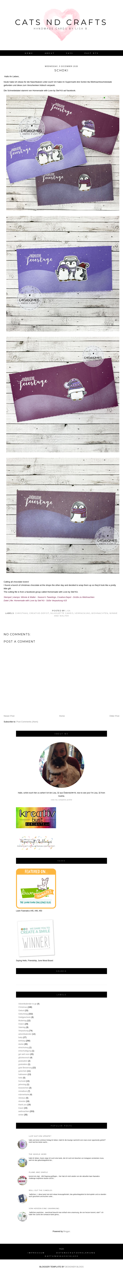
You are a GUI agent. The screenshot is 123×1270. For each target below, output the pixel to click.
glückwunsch (23, 1057)
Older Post (114, 716)
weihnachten (99, 613)
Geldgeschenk (24, 1017)
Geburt (21, 1010)
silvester (21, 1101)
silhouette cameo (62, 613)
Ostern (21, 1024)
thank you (22, 1105)
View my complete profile (61, 800)
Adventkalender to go (27, 1004)
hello (20, 1078)
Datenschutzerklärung (76, 1253)
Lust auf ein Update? (40, 1136)
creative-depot (39, 613)
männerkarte (23, 1094)
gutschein (22, 1071)
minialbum (22, 1091)
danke (21, 1044)
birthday (21, 1041)
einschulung (23, 1047)
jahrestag (22, 1084)
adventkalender (25, 1034)
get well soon (24, 1054)
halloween (22, 1074)
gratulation (22, 1064)
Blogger (66, 1231)
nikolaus (21, 1098)
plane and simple (38, 1172)
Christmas (21, 613)
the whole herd (37, 1154)
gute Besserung (25, 1068)
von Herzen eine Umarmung (44, 1208)
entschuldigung (24, 1051)
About (50, 53)
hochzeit (22, 1081)
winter (21, 1115)
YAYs (69, 53)
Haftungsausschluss (62, 1256)
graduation (23, 1061)
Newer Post (9, 716)
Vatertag (21, 1027)
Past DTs (92, 53)
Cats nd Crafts (61, 22)
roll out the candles (40, 1190)
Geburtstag (23, 1014)
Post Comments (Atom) (27, 721)
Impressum (36, 1253)
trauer (20, 1108)
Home (29, 53)
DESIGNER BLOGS (74, 1267)
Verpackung (82, 613)
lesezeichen (23, 1088)
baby (20, 1037)
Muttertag (22, 1020)
